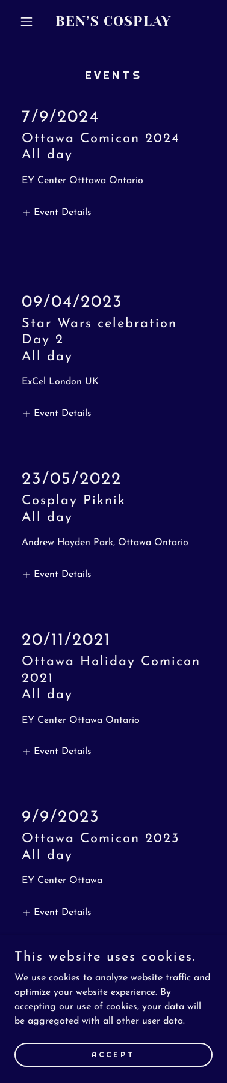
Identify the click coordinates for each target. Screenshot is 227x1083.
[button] (29, 22)
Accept (113, 1054)
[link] (113, 23)
